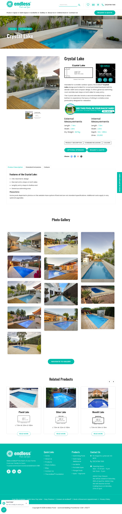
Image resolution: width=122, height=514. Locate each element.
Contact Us (73, 13)
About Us (52, 13)
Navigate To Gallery (61, 363)
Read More (24, 435)
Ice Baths (34, 13)
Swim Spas (25, 13)
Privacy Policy (105, 501)
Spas (16, 13)
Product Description (74, 143)
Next (113, 382)
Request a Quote (104, 13)
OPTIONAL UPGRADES (76, 150)
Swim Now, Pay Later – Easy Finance (40, 501)
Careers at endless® (63, 501)
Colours (108, 143)
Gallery (43, 13)
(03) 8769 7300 (105, 5)
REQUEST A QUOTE (100, 150)
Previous (109, 382)
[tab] (19, 168)
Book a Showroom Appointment (85, 501)
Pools (10, 13)
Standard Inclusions (93, 143)
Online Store (62, 13)
